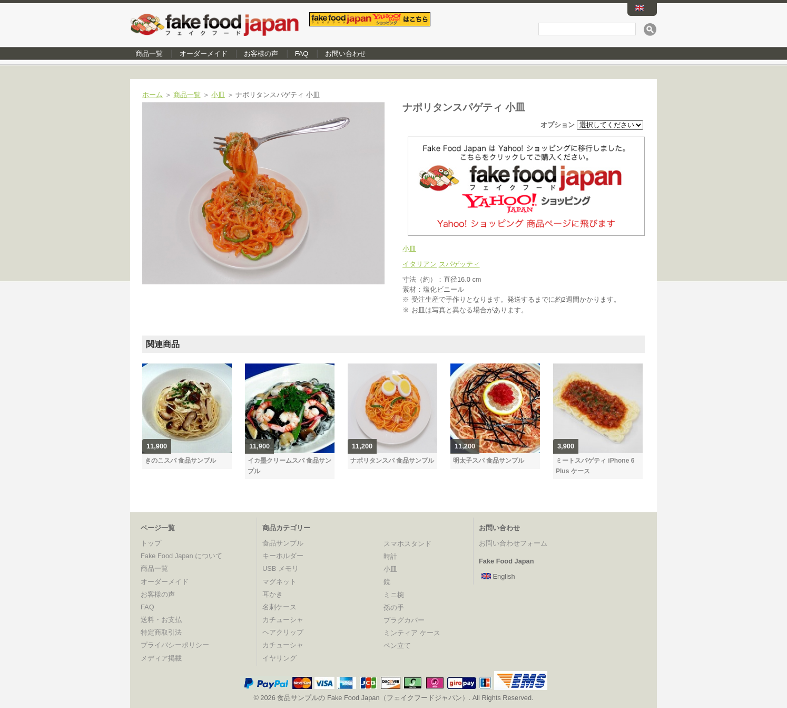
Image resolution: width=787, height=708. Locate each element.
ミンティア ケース (411, 633)
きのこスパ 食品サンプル (180, 460)
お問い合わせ (345, 54)
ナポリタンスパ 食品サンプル (392, 460)
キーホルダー (282, 556)
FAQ (302, 54)
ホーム (152, 95)
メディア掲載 (161, 658)
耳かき (272, 594)
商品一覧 (149, 54)
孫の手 (393, 607)
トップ (151, 543)
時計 (390, 556)
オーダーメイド (204, 54)
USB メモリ (280, 568)
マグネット (279, 582)
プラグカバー (404, 620)
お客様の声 (261, 54)
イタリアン (419, 264)
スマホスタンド (407, 544)
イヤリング (279, 658)
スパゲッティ (459, 264)
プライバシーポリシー (175, 645)
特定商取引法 (161, 632)
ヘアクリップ (282, 632)
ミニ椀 (393, 595)
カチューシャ (282, 620)
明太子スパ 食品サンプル (488, 460)
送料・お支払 (161, 620)
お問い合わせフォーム (513, 543)
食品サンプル (282, 543)
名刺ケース (279, 607)
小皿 (218, 95)
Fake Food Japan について (181, 556)
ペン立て (397, 645)
